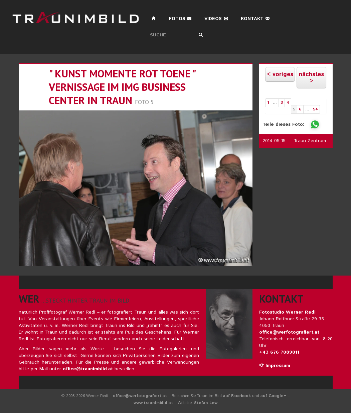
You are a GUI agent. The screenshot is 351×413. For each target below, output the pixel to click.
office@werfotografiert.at (289, 332)
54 (315, 109)
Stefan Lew (205, 403)
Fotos (180, 18)
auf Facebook (237, 396)
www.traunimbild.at (153, 403)
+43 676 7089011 (279, 352)
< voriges (280, 74)
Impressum (274, 365)
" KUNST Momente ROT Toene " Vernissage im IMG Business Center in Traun (122, 87)
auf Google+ (273, 396)
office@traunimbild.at (88, 369)
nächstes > (311, 77)
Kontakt (255, 18)
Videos (216, 18)
